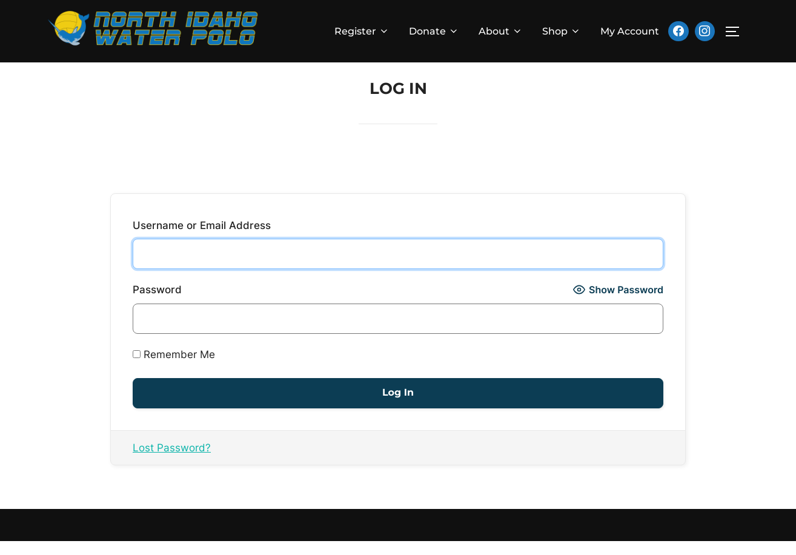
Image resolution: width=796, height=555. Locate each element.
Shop (561, 31)
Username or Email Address (202, 239)
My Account (629, 31)
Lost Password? (172, 462)
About (501, 31)
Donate (434, 31)
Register (362, 31)
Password (157, 303)
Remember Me (174, 368)
